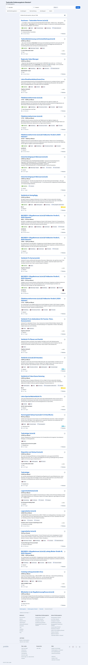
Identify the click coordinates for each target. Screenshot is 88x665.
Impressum (53, 656)
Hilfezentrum (23, 650)
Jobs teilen (38, 648)
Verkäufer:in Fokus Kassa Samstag (32, 376)
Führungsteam (24, 653)
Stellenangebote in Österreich (57, 650)
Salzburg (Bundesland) (24, 624)
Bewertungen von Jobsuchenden (27, 656)
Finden (78, 7)
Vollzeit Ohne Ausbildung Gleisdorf (57, 630)
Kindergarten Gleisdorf (39, 620)
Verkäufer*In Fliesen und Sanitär (32, 339)
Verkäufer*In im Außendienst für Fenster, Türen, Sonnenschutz (37, 320)
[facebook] (69, 647)
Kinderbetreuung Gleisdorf (40, 622)
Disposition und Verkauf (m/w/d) (32, 452)
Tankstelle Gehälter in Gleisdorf (57, 635)
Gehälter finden (55, 658)
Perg (20, 632)
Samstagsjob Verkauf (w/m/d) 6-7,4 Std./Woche (37, 415)
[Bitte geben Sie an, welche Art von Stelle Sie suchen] (19, 7)
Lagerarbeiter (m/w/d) (28, 511)
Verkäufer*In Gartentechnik (30, 258)
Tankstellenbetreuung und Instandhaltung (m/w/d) (38, 39)
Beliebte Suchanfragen (25, 612)
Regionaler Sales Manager (30, 59)
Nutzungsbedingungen (56, 651)
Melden (63, 33)
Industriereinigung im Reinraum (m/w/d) (34, 157)
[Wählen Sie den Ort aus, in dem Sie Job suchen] (46, 7)
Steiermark (22, 625)
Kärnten (21, 619)
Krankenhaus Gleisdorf (55, 628)
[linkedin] (79, 647)
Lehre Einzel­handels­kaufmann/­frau (33, 79)
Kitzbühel (21, 630)
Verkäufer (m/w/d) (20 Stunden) (31, 358)
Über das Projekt (24, 648)
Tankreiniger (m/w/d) (28, 433)
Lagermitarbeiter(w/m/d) (29, 491)
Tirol (20, 627)
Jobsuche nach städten (24, 641)
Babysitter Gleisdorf (55, 633)
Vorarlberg (21, 629)
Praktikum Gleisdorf (55, 632)
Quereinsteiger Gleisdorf (55, 627)
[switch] (65, 15)
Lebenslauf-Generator (56, 659)
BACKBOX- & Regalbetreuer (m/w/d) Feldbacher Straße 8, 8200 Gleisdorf (40, 216)
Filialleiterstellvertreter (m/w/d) (31, 98)
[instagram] (73, 647)
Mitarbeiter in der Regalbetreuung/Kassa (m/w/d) (37, 592)
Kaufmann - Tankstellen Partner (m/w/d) (34, 20)
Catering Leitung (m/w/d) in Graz (32, 572)
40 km (56, 7)
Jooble (10, 662)
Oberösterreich (22, 622)
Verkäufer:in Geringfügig (29, 195)
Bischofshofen (22, 617)
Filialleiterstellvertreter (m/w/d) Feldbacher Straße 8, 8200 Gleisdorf (41, 136)
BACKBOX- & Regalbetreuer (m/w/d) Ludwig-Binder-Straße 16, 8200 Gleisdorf (41, 552)
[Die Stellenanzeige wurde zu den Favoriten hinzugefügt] (64, 20)
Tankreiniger (25, 472)
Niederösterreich (23, 620)
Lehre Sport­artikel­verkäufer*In (31, 396)
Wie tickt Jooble (24, 655)
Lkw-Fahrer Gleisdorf (39, 619)
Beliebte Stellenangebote (24, 640)
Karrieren (23, 658)
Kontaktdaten (24, 651)
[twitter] (76, 647)
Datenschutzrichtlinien (56, 653)
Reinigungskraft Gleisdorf (40, 617)
